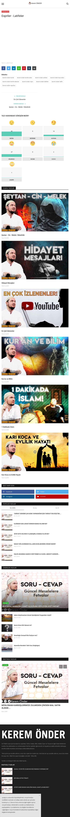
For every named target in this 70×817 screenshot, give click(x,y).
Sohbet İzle (5, 11)
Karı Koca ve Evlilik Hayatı (11, 475)
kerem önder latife (57, 81)
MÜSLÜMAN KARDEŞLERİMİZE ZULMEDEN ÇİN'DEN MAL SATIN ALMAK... (31, 706)
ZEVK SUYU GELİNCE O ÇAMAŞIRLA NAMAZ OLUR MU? (31, 534)
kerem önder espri (27, 81)
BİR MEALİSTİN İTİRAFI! (21, 778)
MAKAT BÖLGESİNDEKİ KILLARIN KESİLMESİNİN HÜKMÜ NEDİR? (35, 544)
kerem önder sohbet (41, 78)
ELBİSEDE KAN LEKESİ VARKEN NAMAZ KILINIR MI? (30, 524)
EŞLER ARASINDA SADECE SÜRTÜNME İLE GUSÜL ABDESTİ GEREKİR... (36, 554)
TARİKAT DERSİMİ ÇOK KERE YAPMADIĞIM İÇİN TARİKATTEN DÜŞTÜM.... (37, 513)
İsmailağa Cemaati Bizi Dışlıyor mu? (25, 635)
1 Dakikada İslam (8, 427)
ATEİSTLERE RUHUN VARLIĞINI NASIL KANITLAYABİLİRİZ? (31, 787)
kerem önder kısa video (57, 78)
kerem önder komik (8, 78)
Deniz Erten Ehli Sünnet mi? (23, 625)
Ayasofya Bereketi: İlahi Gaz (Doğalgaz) (27, 645)
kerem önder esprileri (9, 85)
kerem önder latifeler (42, 81)
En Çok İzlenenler (20, 99)
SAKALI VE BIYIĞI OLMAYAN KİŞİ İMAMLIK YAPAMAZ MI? (31, 769)
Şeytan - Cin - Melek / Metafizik (19, 107)
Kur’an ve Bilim (7, 379)
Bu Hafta (12, 508)
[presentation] (61, 666)
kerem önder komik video (24, 78)
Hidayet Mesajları (8, 283)
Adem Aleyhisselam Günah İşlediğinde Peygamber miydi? (32, 615)
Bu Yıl (57, 508)
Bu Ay (35, 508)
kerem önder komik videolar (11, 81)
